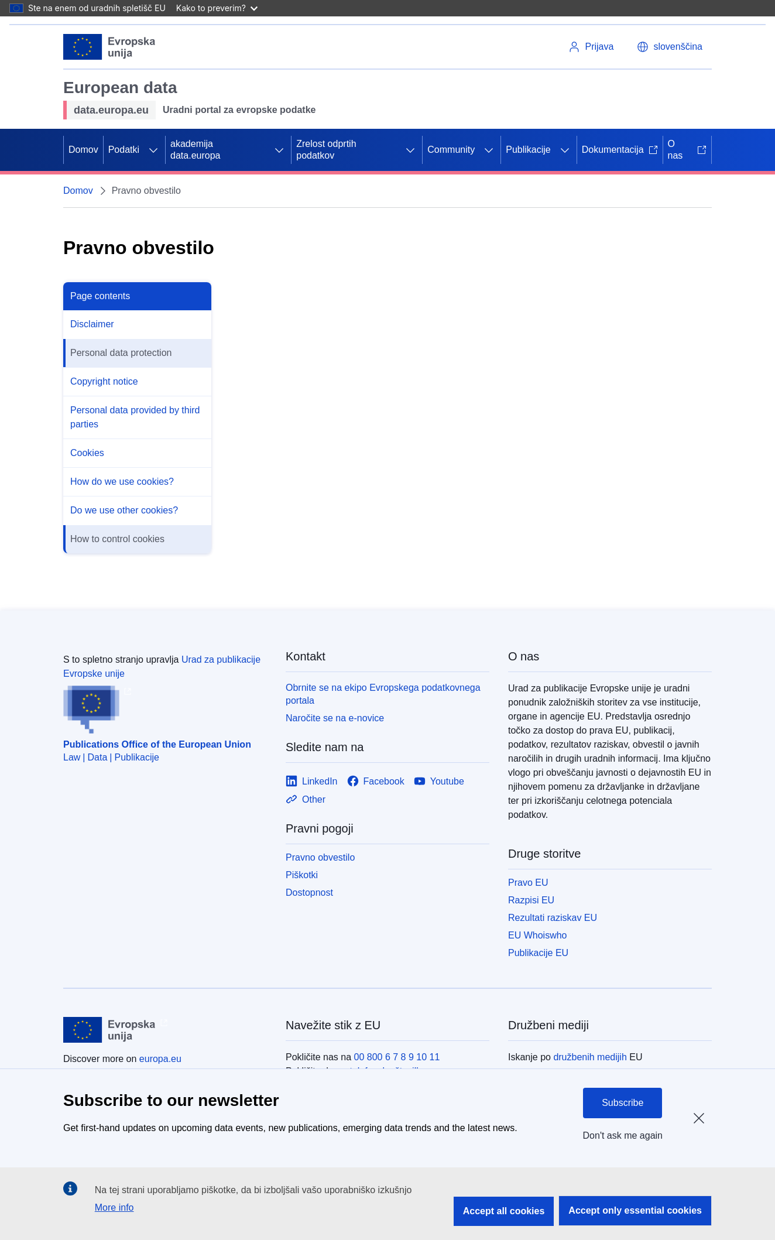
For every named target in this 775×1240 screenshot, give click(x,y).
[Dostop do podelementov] (153, 150)
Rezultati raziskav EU (552, 918)
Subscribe (622, 1103)
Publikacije (528, 150)
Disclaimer (92, 324)
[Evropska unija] (109, 47)
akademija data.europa (195, 149)
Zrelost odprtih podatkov (326, 149)
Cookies (87, 453)
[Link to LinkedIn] (312, 781)
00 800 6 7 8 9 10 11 (397, 1057)
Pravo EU (528, 883)
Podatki (123, 150)
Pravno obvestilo (320, 857)
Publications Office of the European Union (157, 744)
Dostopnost (309, 893)
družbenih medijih (589, 1057)
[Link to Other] (305, 799)
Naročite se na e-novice (335, 718)
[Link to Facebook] (375, 781)
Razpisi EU (531, 900)
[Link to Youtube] (439, 781)
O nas (687, 149)
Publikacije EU (538, 953)
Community (451, 150)
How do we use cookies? (122, 482)
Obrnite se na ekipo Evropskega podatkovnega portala (383, 694)
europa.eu (160, 1059)
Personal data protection (121, 353)
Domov (83, 150)
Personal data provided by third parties (135, 417)
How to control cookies (117, 539)
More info (114, 1207)
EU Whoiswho (537, 935)
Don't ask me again (623, 1135)
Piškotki (302, 875)
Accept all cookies (504, 1211)
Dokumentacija (620, 150)
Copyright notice (104, 381)
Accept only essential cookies (635, 1210)
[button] (669, 47)
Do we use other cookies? (124, 510)
